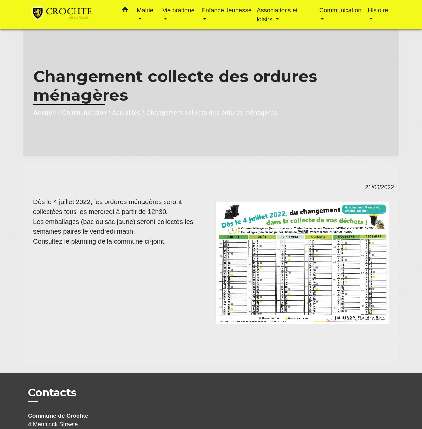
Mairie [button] (145, 10)
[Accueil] (69, 14)
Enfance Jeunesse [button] (227, 10)
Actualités (126, 112)
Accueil (44, 112)
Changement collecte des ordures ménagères (211, 112)
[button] (125, 11)
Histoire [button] (378, 10)
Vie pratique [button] (178, 10)
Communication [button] (340, 10)
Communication (84, 112)
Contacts (52, 393)
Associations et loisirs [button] (277, 15)
